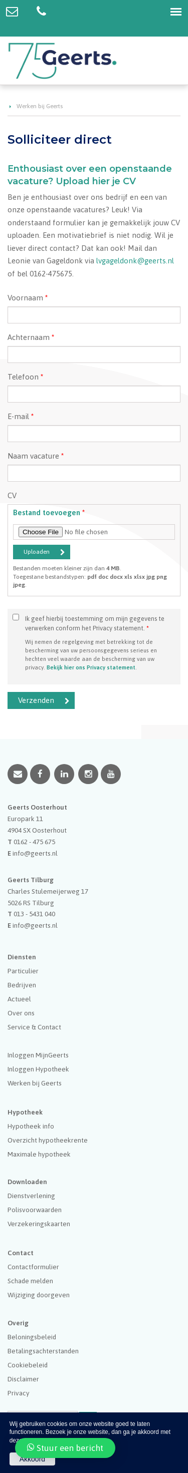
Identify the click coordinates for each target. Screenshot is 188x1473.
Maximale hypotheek (39, 1154)
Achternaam (31, 337)
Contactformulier (33, 1267)
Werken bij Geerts (40, 106)
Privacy (19, 1393)
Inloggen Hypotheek (38, 1069)
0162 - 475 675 (34, 842)
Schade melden (30, 1281)
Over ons (21, 1013)
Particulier (23, 971)
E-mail (21, 416)
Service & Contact (34, 1027)
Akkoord (32, 1459)
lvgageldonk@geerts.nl (135, 260)
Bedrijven (22, 985)
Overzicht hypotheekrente (48, 1140)
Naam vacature (36, 456)
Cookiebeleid (28, 1365)
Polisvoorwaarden (35, 1210)
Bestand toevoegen (49, 512)
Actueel (19, 999)
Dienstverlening (31, 1196)
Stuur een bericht (65, 1448)
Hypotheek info (31, 1126)
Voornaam (28, 297)
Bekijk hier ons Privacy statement (91, 667)
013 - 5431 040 (34, 914)
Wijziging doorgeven (39, 1295)
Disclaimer (23, 1379)
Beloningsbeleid (32, 1337)
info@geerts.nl (35, 853)
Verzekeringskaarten (39, 1224)
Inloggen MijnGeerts (38, 1055)
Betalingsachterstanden (43, 1351)
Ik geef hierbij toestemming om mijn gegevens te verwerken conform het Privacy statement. (94, 623)
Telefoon (25, 377)
